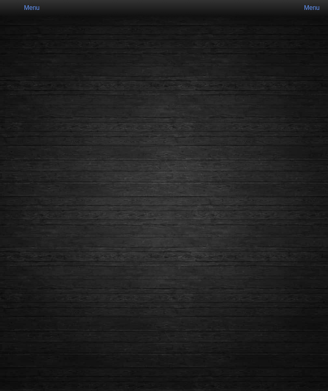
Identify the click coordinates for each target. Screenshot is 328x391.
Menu (32, 7)
